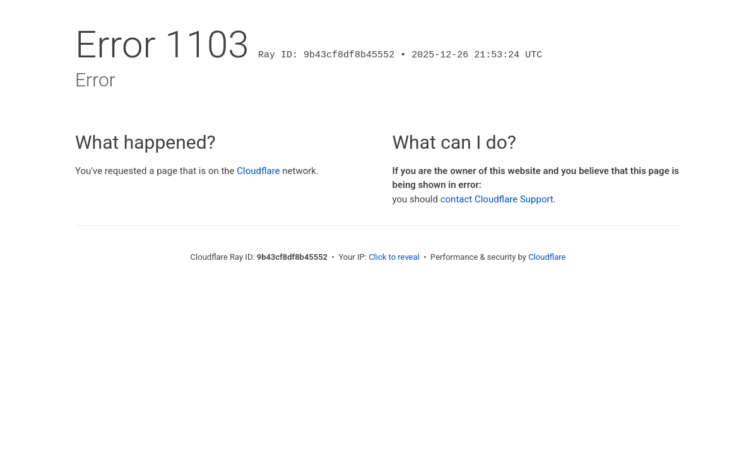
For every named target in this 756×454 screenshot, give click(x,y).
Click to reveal (394, 257)
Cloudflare (258, 171)
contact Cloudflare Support (496, 199)
